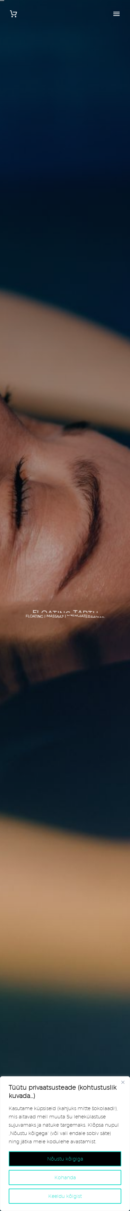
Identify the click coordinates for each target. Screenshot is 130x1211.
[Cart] (13, 14)
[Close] (123, 1082)
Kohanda (65, 1177)
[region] (65, 1143)
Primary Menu (116, 14)
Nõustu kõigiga (65, 1159)
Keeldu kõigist (65, 1196)
